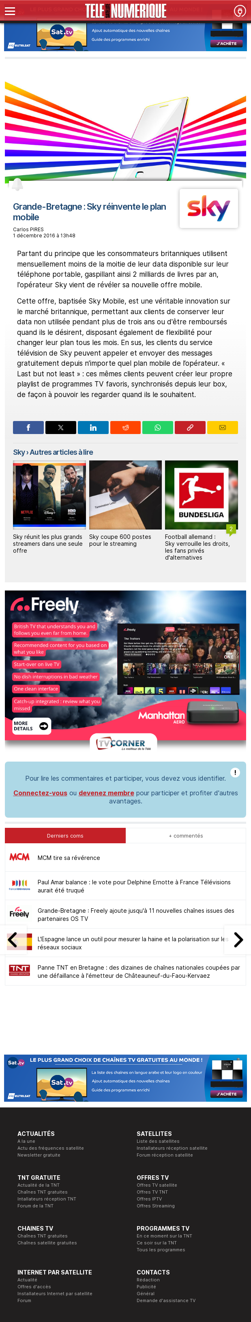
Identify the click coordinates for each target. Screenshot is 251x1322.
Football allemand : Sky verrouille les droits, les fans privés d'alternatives (197, 546)
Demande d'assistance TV (166, 1300)
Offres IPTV (149, 1199)
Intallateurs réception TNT (46, 1199)
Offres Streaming (156, 1206)
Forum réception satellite (165, 1155)
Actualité (27, 1280)
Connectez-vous (40, 793)
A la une (26, 1141)
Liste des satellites (158, 1141)
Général (145, 1293)
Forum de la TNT (35, 1206)
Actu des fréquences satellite (50, 1148)
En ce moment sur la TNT (164, 1236)
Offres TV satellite (157, 1185)
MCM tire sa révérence (69, 857)
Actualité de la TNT (38, 1185)
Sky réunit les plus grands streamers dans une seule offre (48, 543)
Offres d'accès (34, 1286)
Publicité (146, 1286)
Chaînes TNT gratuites (42, 1192)
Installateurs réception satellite (172, 1148)
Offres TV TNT (152, 1192)
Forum (24, 1300)
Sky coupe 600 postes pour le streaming (120, 540)
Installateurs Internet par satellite (54, 1293)
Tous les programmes (161, 1250)
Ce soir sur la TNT (157, 1243)
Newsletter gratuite (38, 1155)
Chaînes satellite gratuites (47, 1243)
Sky (19, 452)
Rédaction (148, 1280)
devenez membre (106, 793)
